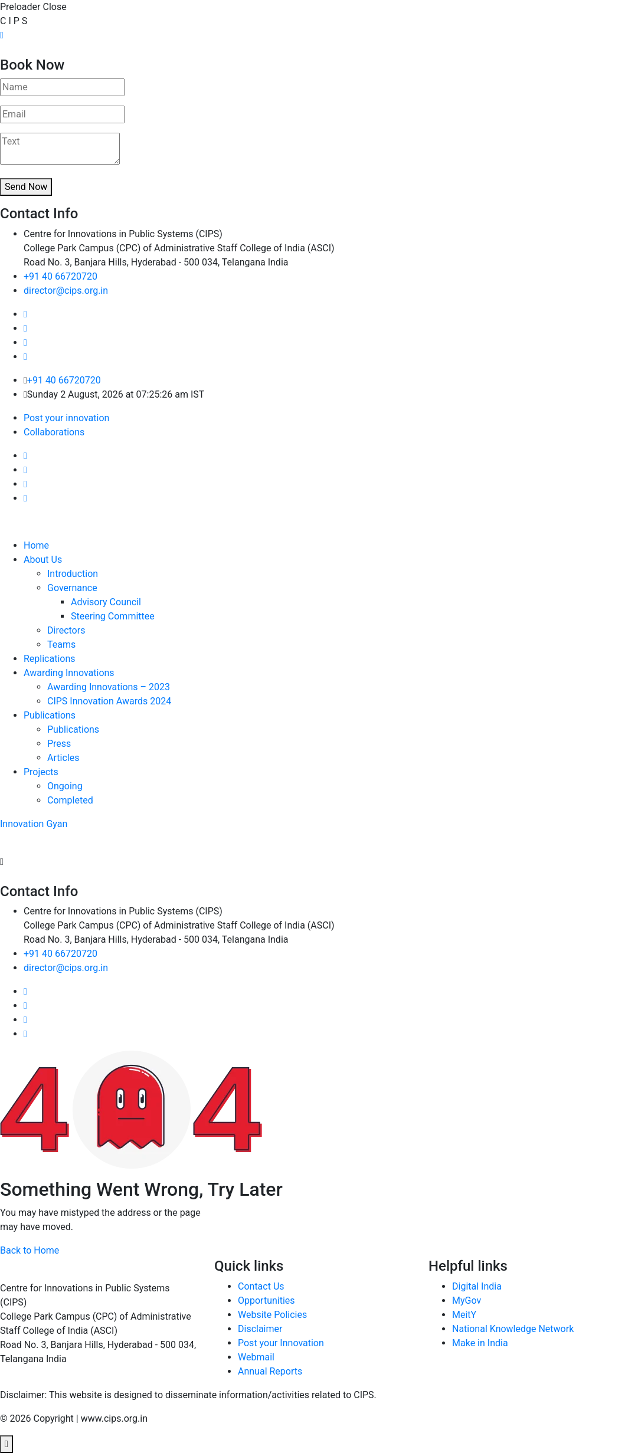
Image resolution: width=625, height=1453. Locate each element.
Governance (72, 587)
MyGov (466, 1300)
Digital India (477, 1286)
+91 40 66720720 (60, 276)
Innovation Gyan (33, 823)
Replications (50, 658)
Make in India (480, 1343)
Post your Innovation (281, 1343)
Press (59, 743)
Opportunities (266, 1300)
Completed (70, 800)
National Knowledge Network (513, 1328)
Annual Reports (270, 1371)
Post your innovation (66, 418)
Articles (63, 757)
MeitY (464, 1314)
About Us (43, 559)
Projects (41, 772)
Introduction (72, 573)
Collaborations (54, 432)
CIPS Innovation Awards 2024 (109, 701)
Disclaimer (260, 1328)
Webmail (256, 1357)
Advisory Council (106, 602)
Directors (66, 630)
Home (36, 545)
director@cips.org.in (66, 290)
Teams (61, 644)
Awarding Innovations (69, 672)
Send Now (26, 186)
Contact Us (261, 1286)
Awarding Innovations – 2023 (108, 687)
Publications (50, 715)
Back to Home (29, 1250)
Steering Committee (113, 616)
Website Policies (272, 1314)
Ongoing (65, 786)
